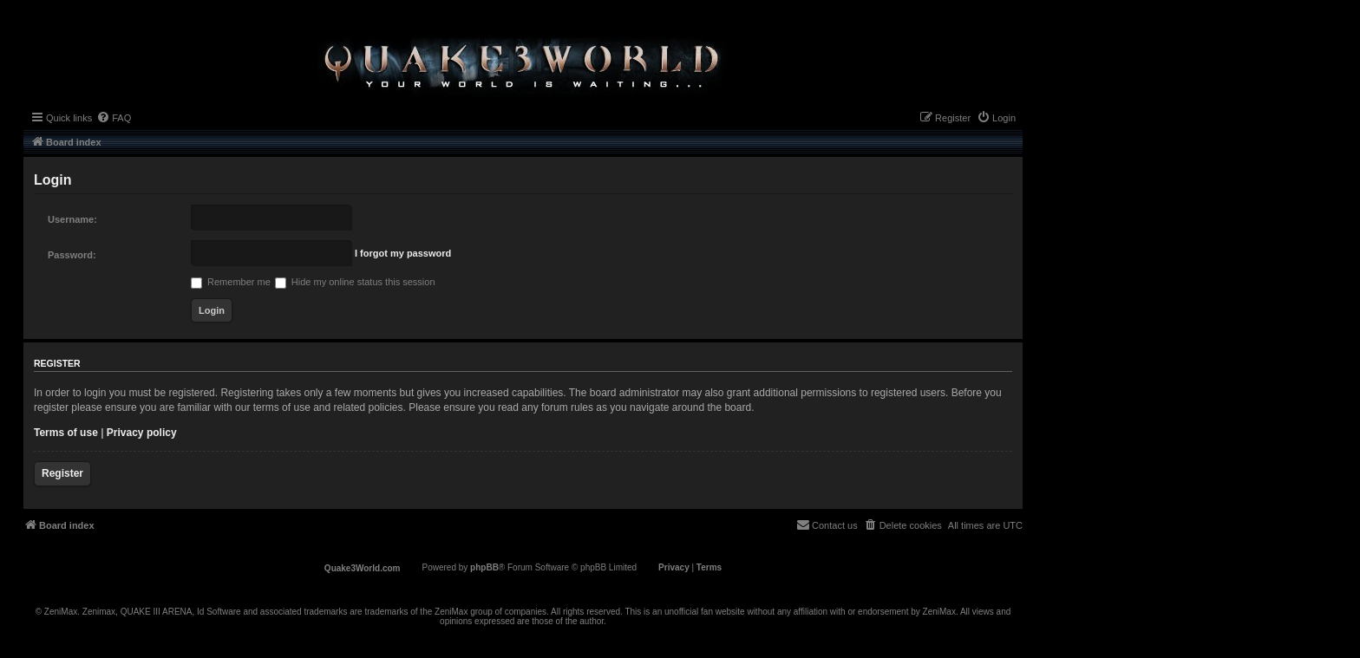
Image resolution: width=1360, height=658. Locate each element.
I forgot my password (403, 253)
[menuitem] (113, 117)
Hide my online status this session (355, 282)
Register (62, 473)
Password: (72, 255)
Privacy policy (142, 433)
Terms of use (66, 433)
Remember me (231, 282)
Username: (72, 219)
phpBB (484, 567)
